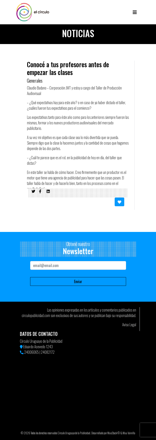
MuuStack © (113, 433)
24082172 (48, 352)
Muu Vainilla (129, 433)
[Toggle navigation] (135, 12)
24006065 (31, 352)
